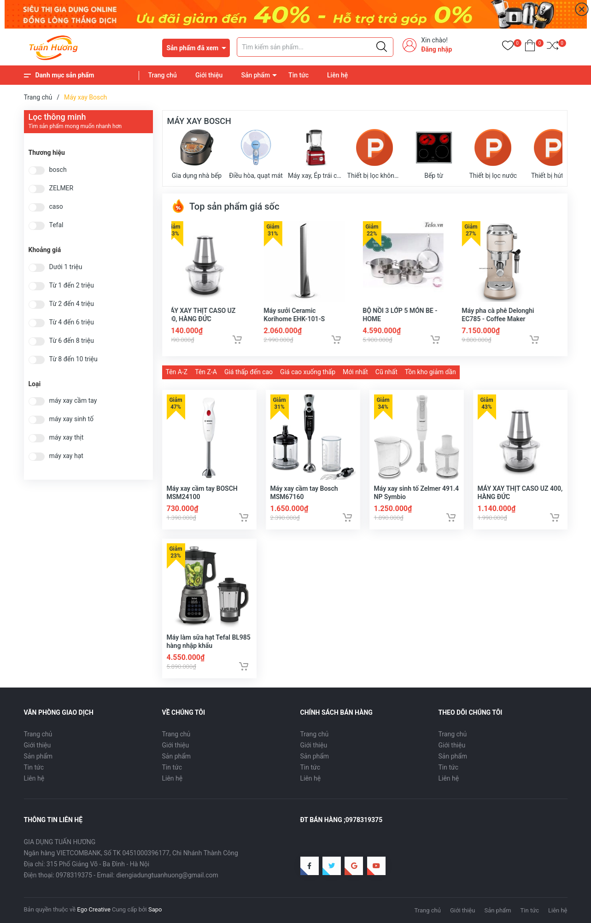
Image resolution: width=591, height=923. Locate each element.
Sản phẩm (255, 75)
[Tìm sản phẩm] (315, 47)
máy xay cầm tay (73, 400)
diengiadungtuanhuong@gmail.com (167, 875)
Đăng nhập (436, 49)
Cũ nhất (386, 372)
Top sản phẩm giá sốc (225, 206)
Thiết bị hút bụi (552, 154)
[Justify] (382, 47)
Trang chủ (162, 75)
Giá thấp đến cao (248, 372)
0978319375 (74, 875)
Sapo (155, 909)
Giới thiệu (209, 75)
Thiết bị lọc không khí (374, 154)
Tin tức (298, 75)
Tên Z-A (206, 372)
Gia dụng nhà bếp (197, 154)
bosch (58, 169)
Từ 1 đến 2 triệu (71, 285)
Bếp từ (433, 154)
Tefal (56, 225)
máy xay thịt (66, 437)
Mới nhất (355, 372)
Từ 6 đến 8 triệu (71, 340)
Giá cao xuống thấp (307, 372)
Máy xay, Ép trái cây (315, 154)
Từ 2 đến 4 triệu (71, 303)
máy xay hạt (66, 456)
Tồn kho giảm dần (430, 372)
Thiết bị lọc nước (493, 154)
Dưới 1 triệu (65, 267)
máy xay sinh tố (71, 419)
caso (56, 206)
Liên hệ (337, 75)
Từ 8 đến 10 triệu (73, 359)
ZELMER (61, 188)
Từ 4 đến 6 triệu (71, 322)
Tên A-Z (177, 372)
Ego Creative (93, 909)
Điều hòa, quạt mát (256, 154)
